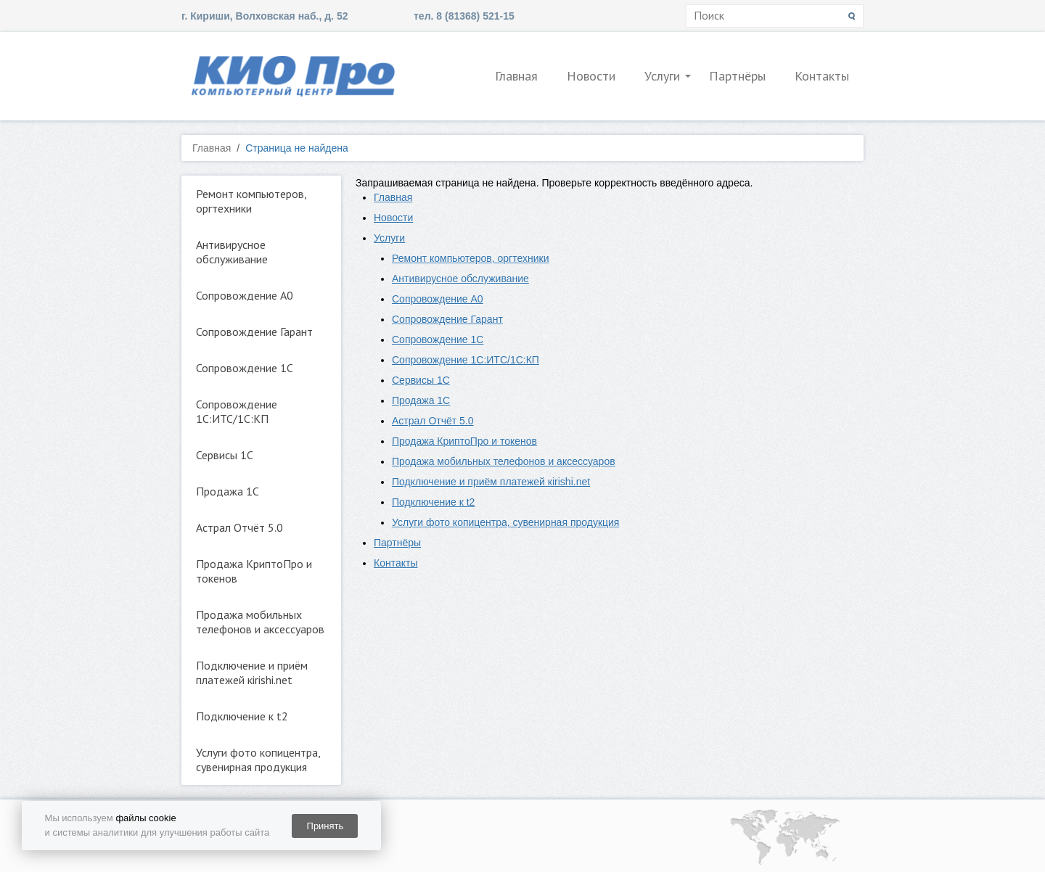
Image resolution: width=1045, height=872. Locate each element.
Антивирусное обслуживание (232, 251)
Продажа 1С (227, 491)
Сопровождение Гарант (254, 331)
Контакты (822, 75)
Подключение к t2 (242, 716)
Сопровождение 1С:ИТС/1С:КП (236, 411)
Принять (325, 825)
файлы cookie (145, 818)
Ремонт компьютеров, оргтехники (251, 200)
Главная (516, 75)
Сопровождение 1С (244, 368)
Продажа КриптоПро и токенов (254, 570)
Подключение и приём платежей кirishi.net (252, 672)
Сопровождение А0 (244, 295)
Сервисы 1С (224, 455)
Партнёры (737, 75)
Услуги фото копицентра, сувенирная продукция (258, 759)
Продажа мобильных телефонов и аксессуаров (260, 621)
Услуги (662, 75)
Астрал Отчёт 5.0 (239, 527)
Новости (591, 75)
